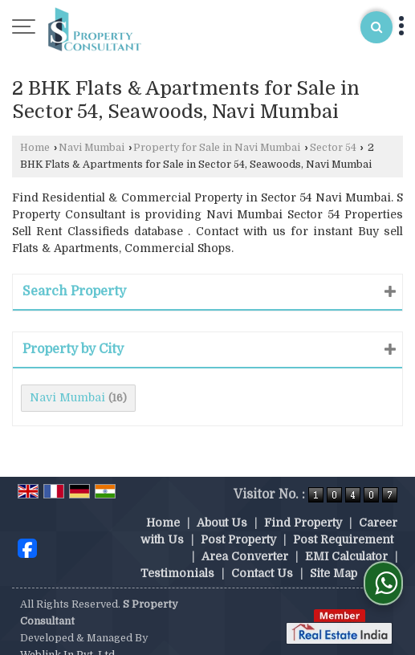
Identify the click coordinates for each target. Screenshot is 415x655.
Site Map (333, 556)
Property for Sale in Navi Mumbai (216, 147)
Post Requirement (343, 522)
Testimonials (177, 556)
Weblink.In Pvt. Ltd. (68, 638)
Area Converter (244, 539)
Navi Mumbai (91, 147)
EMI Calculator (346, 539)
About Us (222, 505)
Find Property (303, 505)
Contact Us (262, 556)
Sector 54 (333, 147)
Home (35, 147)
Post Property (238, 522)
